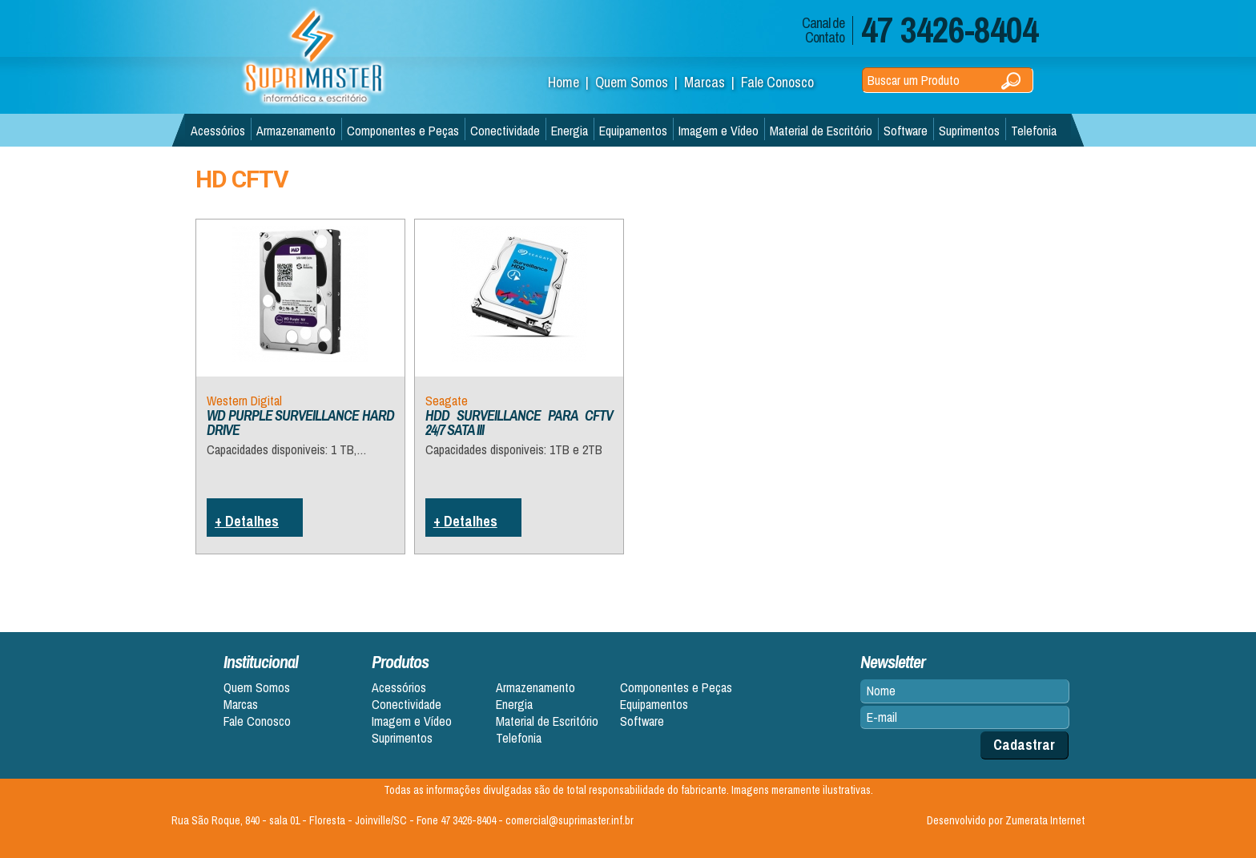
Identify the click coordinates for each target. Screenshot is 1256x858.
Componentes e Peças (403, 130)
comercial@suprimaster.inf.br (569, 820)
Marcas (240, 704)
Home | (571, 82)
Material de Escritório (821, 130)
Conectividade (505, 130)
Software (906, 130)
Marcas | (712, 82)
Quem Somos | (639, 82)
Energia (569, 130)
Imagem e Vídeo (718, 130)
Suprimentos (969, 130)
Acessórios (218, 130)
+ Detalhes (247, 521)
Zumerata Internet (1045, 820)
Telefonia (1034, 130)
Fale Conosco (777, 82)
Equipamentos (633, 130)
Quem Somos (256, 687)
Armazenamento (296, 130)
